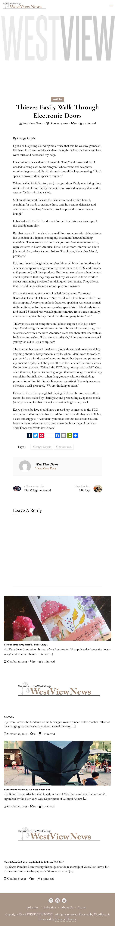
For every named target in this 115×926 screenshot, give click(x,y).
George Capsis (42, 447)
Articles (57, 99)
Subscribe (50, 907)
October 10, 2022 (16, 661)
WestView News (31, 123)
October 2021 (64, 447)
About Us (67, 907)
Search (82, 907)
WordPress (100, 914)
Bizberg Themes (65, 919)
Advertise (32, 907)
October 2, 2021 (57, 123)
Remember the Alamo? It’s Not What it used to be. (27, 789)
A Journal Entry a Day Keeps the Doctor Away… (26, 644)
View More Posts (45, 468)
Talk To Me (9, 717)
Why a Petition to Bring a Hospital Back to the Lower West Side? (33, 862)
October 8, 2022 (15, 879)
